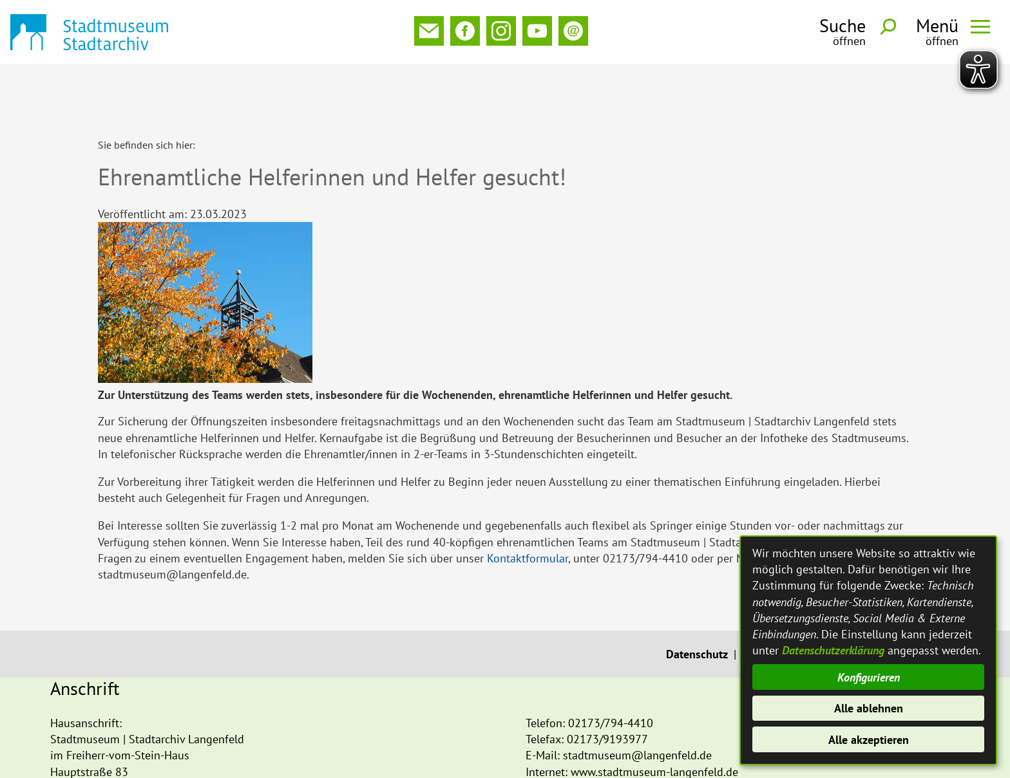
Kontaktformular (527, 500)
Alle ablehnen (868, 708)
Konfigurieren (868, 677)
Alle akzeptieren (868, 739)
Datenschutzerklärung (833, 650)
